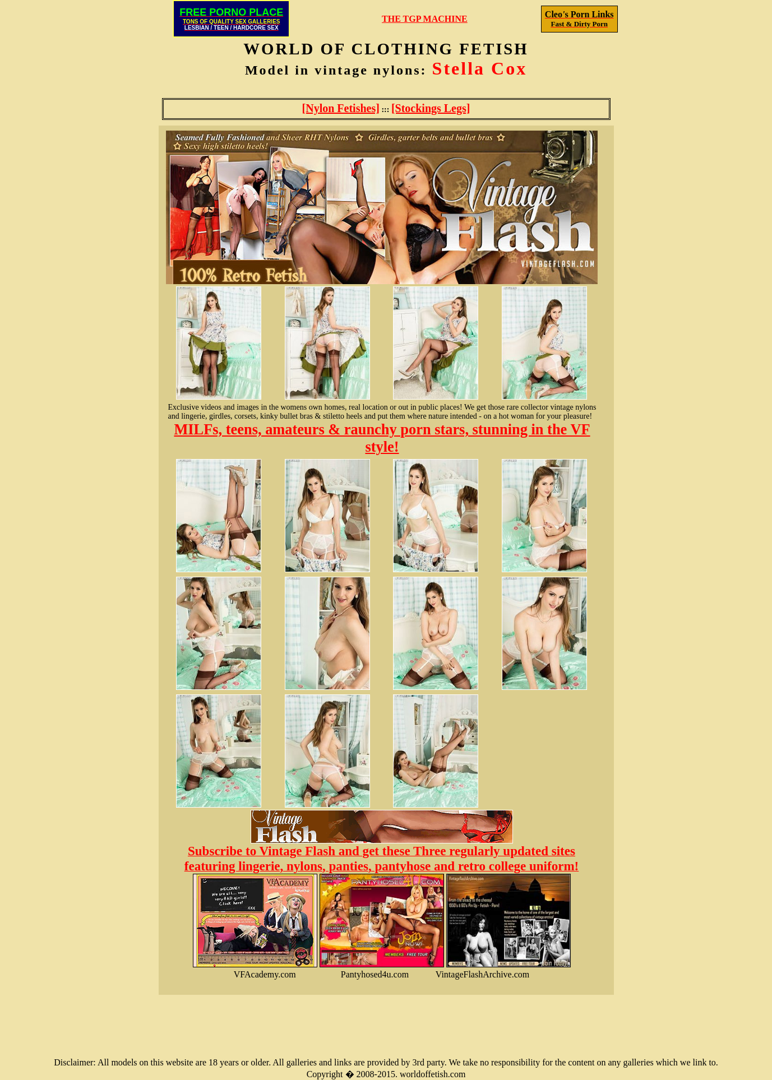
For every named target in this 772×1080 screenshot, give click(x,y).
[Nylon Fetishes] (341, 108)
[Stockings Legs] (430, 108)
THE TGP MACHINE (425, 19)
